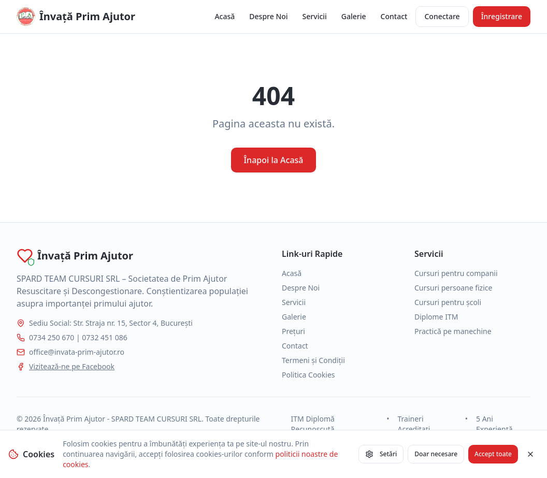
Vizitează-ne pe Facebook (71, 366)
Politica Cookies (308, 375)
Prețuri (293, 331)
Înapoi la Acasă (273, 160)
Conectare (441, 16)
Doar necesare (435, 454)
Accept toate (493, 454)
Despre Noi (268, 16)
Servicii (315, 16)
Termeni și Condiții (313, 360)
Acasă (224, 16)
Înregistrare (501, 16)
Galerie (353, 16)
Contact (394, 16)
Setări (381, 454)
